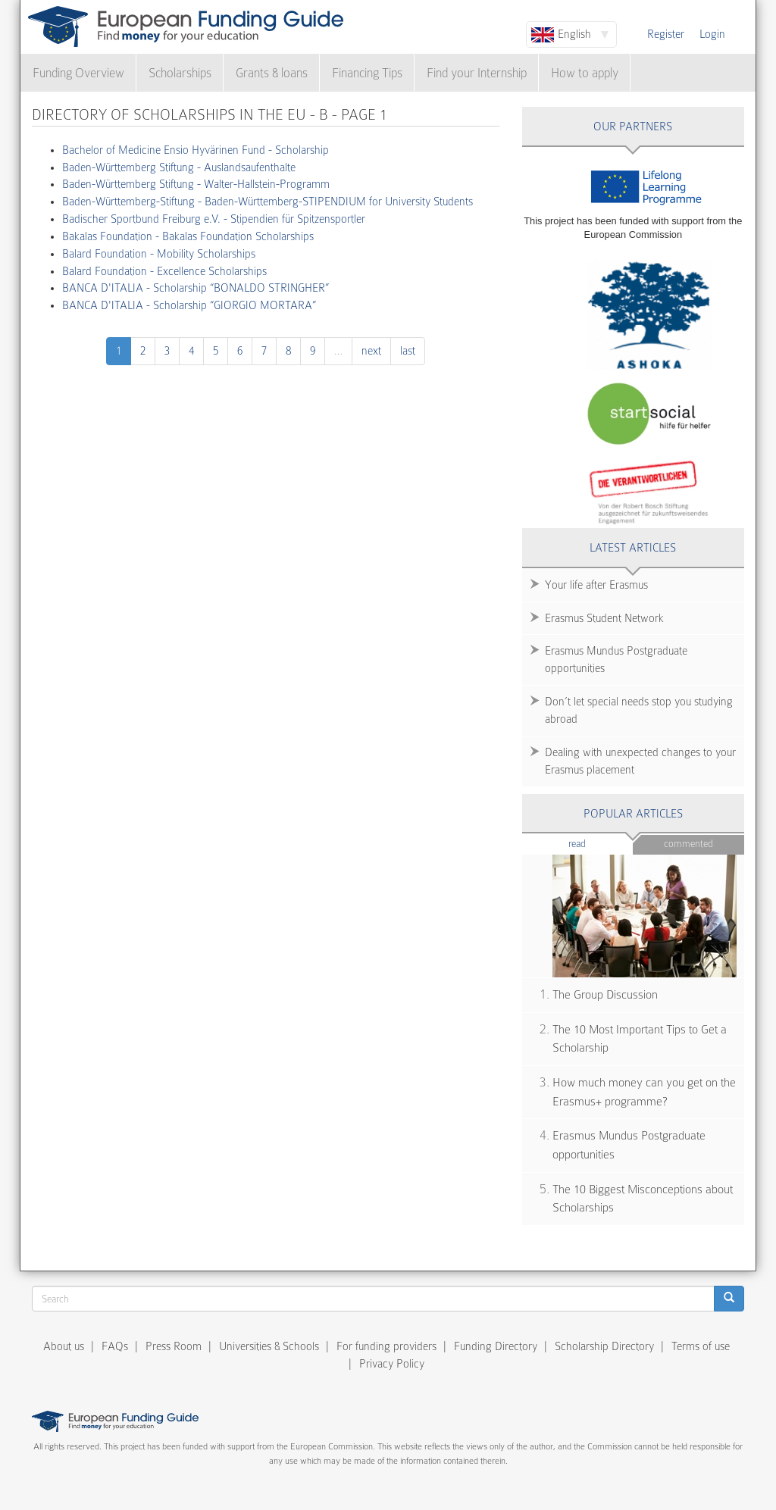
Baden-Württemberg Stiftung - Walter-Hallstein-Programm (196, 184)
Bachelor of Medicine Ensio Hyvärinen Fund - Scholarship (195, 150)
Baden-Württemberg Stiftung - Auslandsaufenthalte (179, 167)
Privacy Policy (391, 1364)
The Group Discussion (605, 995)
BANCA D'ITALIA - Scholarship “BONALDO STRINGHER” (195, 288)
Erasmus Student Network (604, 618)
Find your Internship (477, 73)
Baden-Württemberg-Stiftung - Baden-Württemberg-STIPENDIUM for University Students (267, 201)
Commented (688, 843)
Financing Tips (367, 73)
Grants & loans (272, 73)
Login (712, 34)
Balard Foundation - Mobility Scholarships (158, 254)
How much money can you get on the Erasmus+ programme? (644, 1092)
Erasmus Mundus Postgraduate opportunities (616, 659)
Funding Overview (78, 73)
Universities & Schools (269, 1346)
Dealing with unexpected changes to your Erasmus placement (640, 761)
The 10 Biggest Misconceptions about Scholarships (642, 1199)
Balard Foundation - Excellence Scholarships (164, 271)
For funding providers (386, 1346)
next (371, 351)
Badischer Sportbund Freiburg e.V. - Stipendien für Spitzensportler (213, 219)
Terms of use (700, 1346)
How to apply (584, 73)
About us (63, 1346)
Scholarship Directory (604, 1346)
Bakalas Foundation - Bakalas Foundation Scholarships (188, 236)
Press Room (174, 1346)
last (407, 351)
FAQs (115, 1346)
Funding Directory (495, 1346)
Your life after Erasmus (596, 585)
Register (665, 34)
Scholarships (180, 73)
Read (599, 842)
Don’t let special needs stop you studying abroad (639, 710)
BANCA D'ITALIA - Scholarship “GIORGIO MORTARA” (189, 305)
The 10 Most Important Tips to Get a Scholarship (639, 1039)
